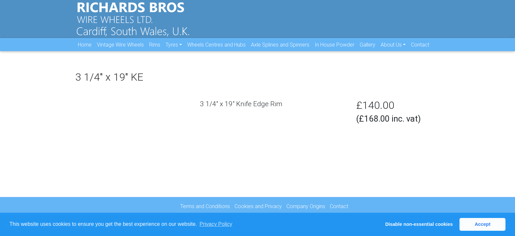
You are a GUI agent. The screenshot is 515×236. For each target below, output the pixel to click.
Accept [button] (482, 224)
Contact (420, 49)
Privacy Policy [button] (215, 224)
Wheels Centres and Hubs (216, 49)
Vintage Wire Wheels (120, 49)
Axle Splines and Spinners (280, 49)
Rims (154, 49)
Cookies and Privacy (258, 206)
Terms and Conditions (205, 206)
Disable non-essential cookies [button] (419, 224)
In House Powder (334, 49)
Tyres (172, 49)
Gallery (367, 49)
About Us (391, 49)
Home (85, 49)
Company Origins (305, 206)
